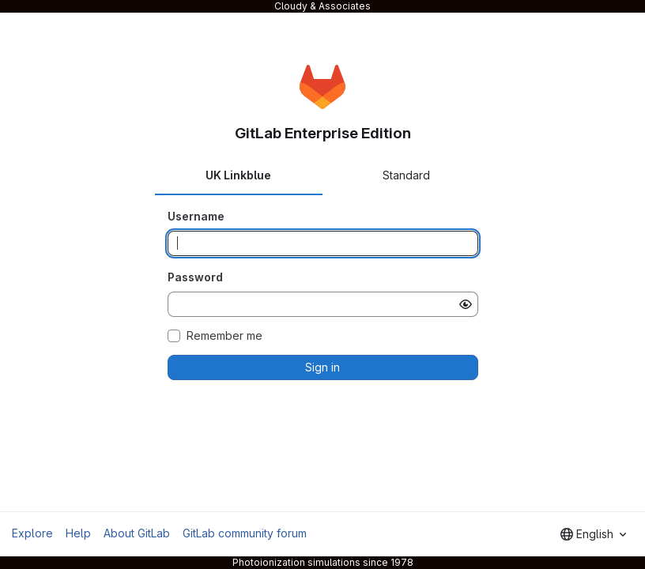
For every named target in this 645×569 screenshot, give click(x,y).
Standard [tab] (406, 175)
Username (196, 216)
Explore (32, 533)
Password (195, 277)
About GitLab (137, 533)
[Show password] (465, 304)
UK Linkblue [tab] (238, 175)
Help (78, 533)
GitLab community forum (245, 533)
